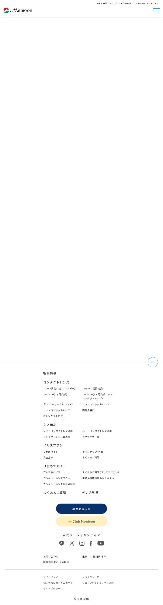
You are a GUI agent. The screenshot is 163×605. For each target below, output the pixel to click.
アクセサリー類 (90, 436)
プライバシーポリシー (94, 576)
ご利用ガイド (50, 451)
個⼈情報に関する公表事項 (58, 582)
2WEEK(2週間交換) (93, 388)
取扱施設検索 (81, 508)
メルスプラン (53, 445)
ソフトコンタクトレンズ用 (58, 430)
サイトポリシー (51, 588)
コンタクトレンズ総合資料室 (59, 484)
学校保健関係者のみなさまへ (98, 478)
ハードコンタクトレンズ (56, 410)
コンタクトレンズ (56, 382)
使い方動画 (90, 492)
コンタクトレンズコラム (56, 478)
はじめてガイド (54, 466)
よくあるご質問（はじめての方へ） (100, 472)
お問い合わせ (51, 556)
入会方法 (48, 457)
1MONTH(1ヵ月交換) (55, 394)
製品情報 (49, 373)
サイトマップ (50, 576)
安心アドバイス (51, 472)
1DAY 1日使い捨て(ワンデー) (59, 388)
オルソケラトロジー (54, 416)
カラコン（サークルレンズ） (58, 404)
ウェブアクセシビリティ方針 (98, 582)
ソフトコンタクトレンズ (95, 404)
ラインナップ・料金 (92, 451)
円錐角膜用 (88, 410)
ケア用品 (49, 425)
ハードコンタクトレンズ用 (97, 430)
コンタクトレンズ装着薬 (56, 436)
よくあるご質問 (91, 457)
